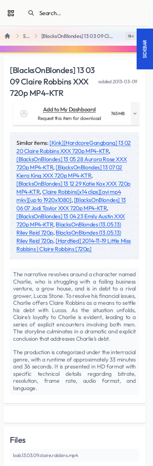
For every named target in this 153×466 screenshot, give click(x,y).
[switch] (131, 36)
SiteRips (27, 36)
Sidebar (145, 49)
